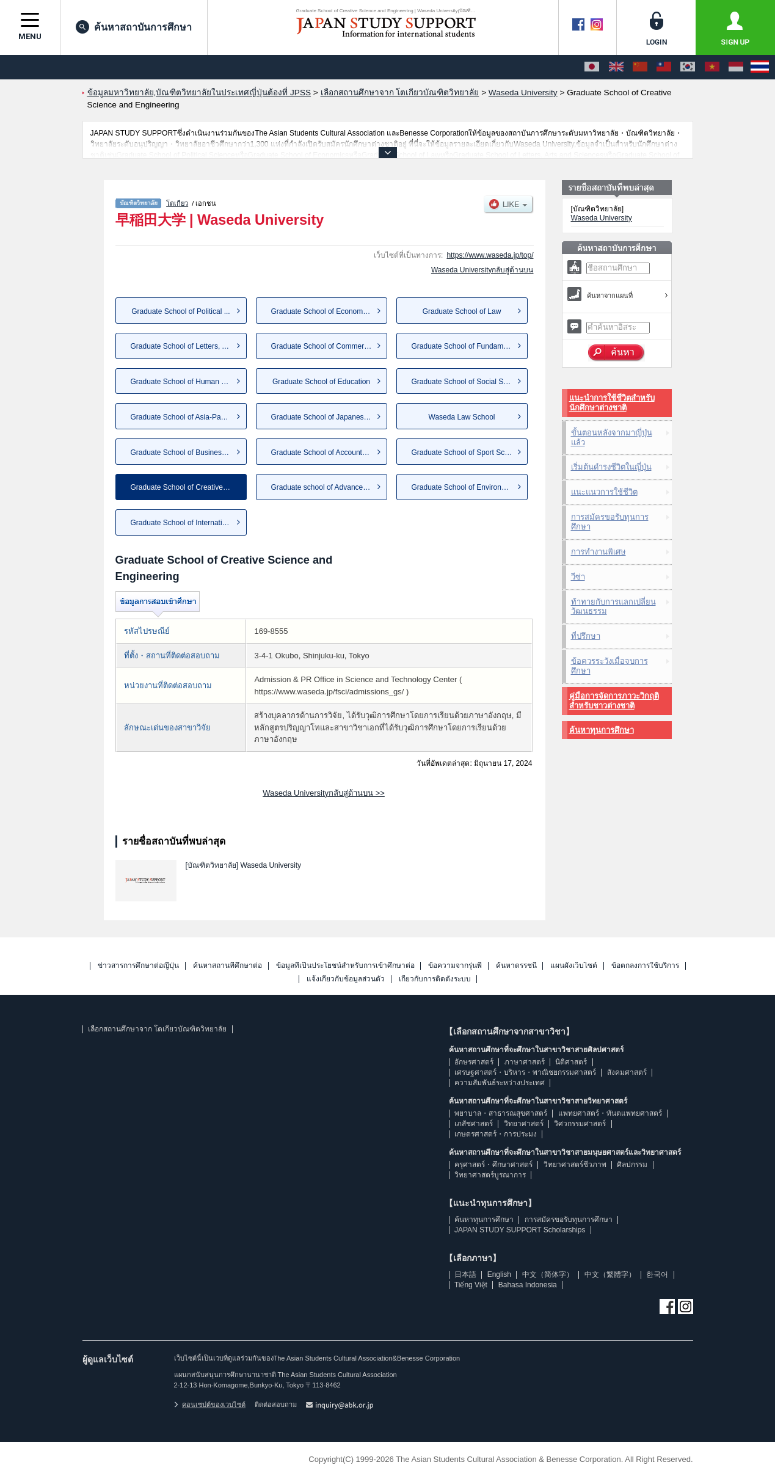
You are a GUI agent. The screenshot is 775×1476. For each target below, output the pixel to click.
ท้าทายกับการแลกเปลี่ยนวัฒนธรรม (613, 606)
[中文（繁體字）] (664, 67)
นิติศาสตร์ (571, 1062)
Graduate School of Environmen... (467, 487)
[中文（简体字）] (640, 67)
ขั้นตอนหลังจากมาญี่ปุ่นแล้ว (611, 437)
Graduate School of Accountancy (324, 452)
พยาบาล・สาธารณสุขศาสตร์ (500, 1113)
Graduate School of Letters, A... (182, 346)
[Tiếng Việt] (712, 67)
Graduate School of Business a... (184, 452)
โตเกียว (177, 203)
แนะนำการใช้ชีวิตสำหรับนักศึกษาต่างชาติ (612, 402)
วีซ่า (578, 576)
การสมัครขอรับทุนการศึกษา (610, 521)
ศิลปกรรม (632, 1164)
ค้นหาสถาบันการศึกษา (134, 27)
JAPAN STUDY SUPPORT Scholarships (520, 1230)
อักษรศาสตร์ (473, 1062)
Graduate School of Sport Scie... (464, 452)
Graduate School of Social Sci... (463, 381)
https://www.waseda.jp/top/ (489, 255)
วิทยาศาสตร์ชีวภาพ (575, 1164)
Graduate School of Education (321, 381)
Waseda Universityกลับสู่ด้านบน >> (324, 793)
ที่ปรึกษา (585, 636)
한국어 (657, 1274)
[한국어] (688, 67)
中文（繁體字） (610, 1274)
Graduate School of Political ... (180, 311)
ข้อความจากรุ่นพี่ (455, 966)
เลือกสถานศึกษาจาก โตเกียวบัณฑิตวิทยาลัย (157, 1029)
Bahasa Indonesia (527, 1285)
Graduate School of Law (462, 311)
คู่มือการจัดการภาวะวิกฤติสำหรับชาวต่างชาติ (614, 700)
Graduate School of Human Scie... (186, 381)
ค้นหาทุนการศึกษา (601, 730)
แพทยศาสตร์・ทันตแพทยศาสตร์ (610, 1113)
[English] (616, 67)
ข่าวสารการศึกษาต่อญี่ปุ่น (138, 966)
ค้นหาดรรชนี (516, 966)
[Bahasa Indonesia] (736, 67)
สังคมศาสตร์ (627, 1072)
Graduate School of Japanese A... (325, 417)
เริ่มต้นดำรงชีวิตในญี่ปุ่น (611, 466)
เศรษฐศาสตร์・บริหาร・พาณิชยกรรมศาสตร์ (525, 1072)
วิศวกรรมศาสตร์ (580, 1123)
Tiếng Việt (470, 1285)
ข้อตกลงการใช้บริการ (645, 966)
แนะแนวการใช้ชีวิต (604, 491)
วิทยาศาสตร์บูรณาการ (490, 1175)
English (499, 1274)
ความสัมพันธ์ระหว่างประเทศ (499, 1082)
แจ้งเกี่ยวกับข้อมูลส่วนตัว (346, 979)
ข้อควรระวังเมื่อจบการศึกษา (609, 665)
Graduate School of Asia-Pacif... (183, 417)
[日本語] (592, 67)
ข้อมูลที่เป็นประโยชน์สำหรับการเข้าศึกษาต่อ (345, 966)
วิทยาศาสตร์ (524, 1123)
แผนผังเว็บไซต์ (573, 966)
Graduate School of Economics (321, 311)
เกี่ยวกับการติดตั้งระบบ (435, 979)
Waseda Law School (462, 417)
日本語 (465, 1274)
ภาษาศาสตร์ (524, 1062)
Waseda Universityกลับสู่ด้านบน (482, 270)
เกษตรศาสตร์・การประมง (495, 1134)
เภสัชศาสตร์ (473, 1123)
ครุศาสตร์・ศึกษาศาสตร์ (493, 1164)
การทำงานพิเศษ (598, 551)
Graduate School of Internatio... (182, 522)
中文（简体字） (547, 1274)
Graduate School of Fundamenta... (468, 346)
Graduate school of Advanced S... (325, 487)
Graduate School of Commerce (321, 346)
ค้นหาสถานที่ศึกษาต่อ (227, 966)
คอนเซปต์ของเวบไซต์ (210, 1404)
